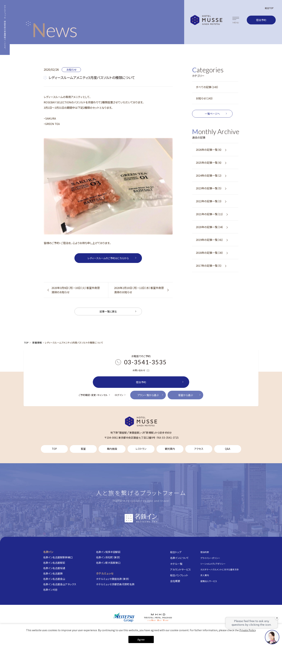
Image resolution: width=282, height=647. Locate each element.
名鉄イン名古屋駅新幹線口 (58, 557)
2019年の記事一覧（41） (209, 240)
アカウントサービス (180, 569)
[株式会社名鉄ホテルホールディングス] (158, 617)
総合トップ (175, 552)
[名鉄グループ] (124, 617)
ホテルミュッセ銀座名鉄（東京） (112, 579)
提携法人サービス (208, 581)
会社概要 (175, 581)
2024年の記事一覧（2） (209, 175)
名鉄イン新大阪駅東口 (108, 562)
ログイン (119, 395)
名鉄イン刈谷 (50, 589)
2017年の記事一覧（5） (209, 265)
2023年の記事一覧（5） (209, 188)
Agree (141, 639)
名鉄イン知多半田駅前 (108, 552)
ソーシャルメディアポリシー (213, 563)
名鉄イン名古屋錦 (53, 573)
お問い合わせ (141, 370)
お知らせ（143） (204, 98)
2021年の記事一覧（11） (209, 214)
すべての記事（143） (207, 87)
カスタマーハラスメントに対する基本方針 (219, 569)
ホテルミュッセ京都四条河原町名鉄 (115, 584)
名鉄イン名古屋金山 (54, 579)
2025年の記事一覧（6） (209, 162)
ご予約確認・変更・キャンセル (93, 395)
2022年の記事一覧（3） (209, 201)
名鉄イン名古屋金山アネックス (59, 584)
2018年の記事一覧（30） (209, 252)
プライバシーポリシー (210, 557)
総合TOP (269, 8)
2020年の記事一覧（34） (209, 227)
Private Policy (247, 630)
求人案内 (204, 575)
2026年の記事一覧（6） (209, 149)
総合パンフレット (179, 575)
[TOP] (141, 421)
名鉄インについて (179, 558)
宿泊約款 (204, 551)
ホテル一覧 (176, 564)
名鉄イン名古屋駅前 (54, 562)
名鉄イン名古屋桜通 (54, 568)
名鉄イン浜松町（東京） (108, 557)
